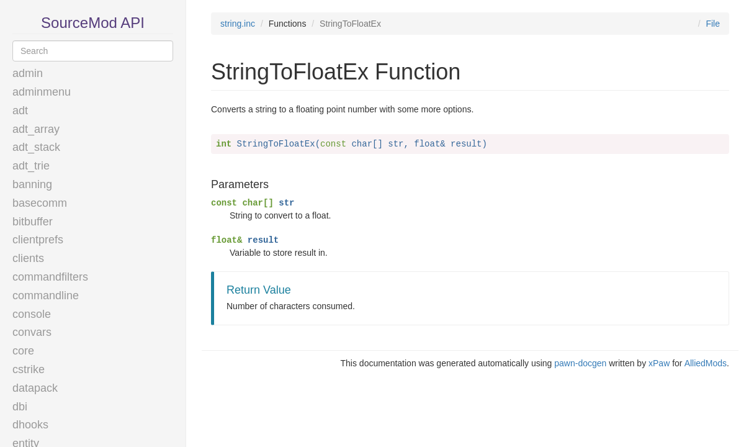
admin (27, 73)
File (713, 24)
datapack (35, 388)
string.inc (237, 24)
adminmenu (41, 92)
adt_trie (31, 166)
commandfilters (50, 277)
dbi (19, 406)
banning (32, 184)
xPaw (659, 363)
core (23, 351)
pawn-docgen (580, 363)
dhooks (30, 424)
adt (20, 110)
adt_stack (36, 147)
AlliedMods (705, 363)
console (31, 314)
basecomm (39, 203)
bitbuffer (32, 221)
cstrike (28, 369)
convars (32, 332)
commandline (45, 295)
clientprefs (37, 239)
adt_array (36, 129)
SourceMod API (93, 22)
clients (28, 258)
